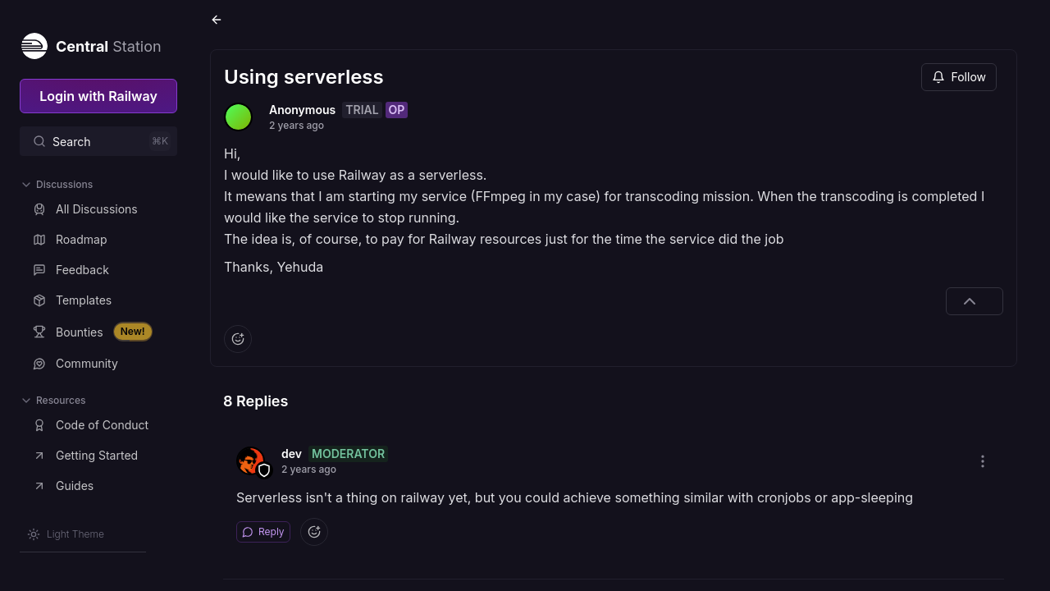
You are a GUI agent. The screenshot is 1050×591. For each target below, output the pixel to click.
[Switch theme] (66, 534)
